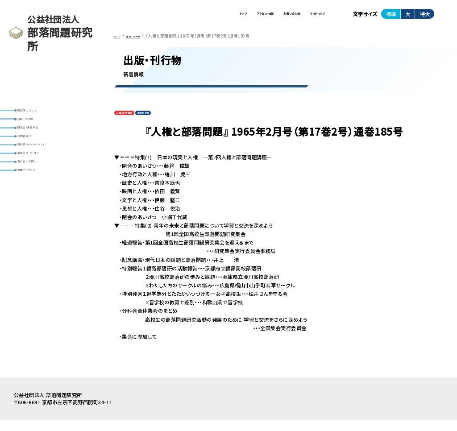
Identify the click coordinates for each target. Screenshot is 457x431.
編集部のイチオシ (40, 183)
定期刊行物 (167, 122)
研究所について (38, 113)
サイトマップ (307, 17)
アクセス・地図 (211, 17)
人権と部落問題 (132, 122)
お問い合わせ (260, 17)
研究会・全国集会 (40, 141)
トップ (171, 17)
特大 (425, 17)
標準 (391, 17)
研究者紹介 (33, 155)
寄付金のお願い (38, 197)
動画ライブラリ (37, 211)
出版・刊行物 (35, 127)
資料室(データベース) (45, 169)
